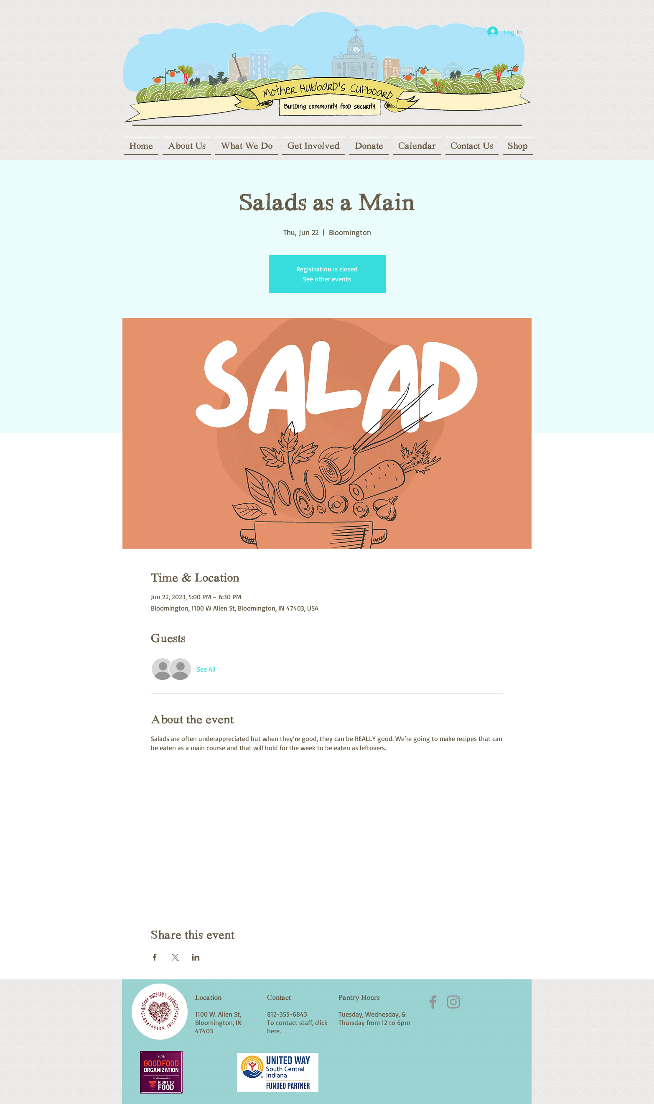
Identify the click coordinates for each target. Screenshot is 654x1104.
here (273, 1031)
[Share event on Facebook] (155, 957)
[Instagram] (453, 1002)
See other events (327, 279)
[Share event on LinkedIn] (196, 957)
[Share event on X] (175, 957)
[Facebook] (433, 1002)
